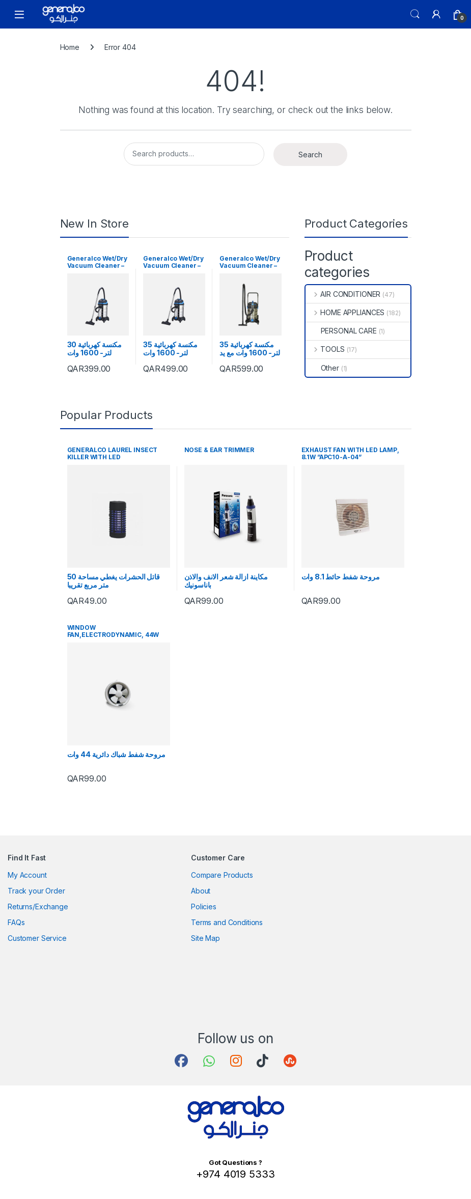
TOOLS (325, 349)
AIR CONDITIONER (343, 294)
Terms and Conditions (227, 922)
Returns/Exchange (38, 906)
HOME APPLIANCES (345, 312)
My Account (27, 875)
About (200, 890)
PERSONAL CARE (341, 330)
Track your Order (36, 890)
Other (322, 368)
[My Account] (436, 14)
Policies (203, 906)
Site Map (205, 938)
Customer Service (37, 938)
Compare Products (222, 875)
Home (69, 47)
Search (415, 14)
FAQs (16, 922)
